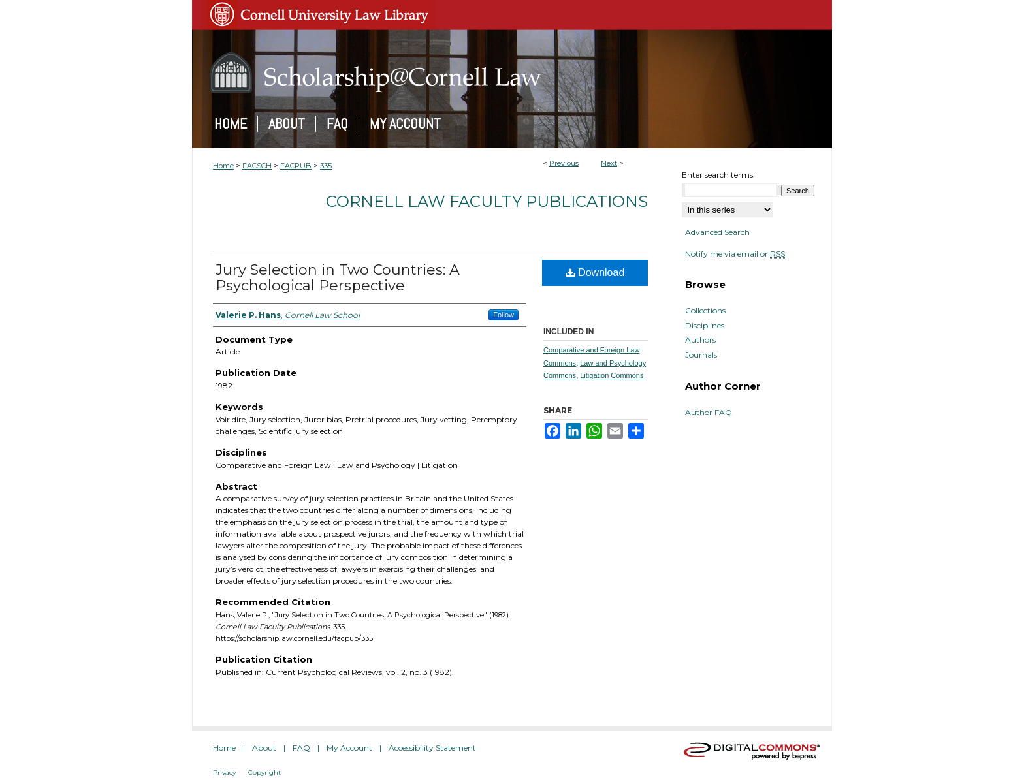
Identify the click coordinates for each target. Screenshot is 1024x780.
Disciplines (704, 325)
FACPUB (296, 165)
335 (326, 165)
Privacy (224, 772)
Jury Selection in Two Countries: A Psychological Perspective (338, 277)
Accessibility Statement (432, 748)
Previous (564, 163)
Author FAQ (708, 412)
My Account (349, 748)
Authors (700, 340)
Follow (503, 315)
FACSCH (257, 165)
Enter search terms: (718, 174)
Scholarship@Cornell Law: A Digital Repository (512, 72)
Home (223, 165)
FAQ (301, 748)
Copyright (264, 772)
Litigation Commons (611, 375)
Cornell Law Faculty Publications (487, 201)
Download (595, 272)
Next (609, 163)
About (264, 748)
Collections (705, 310)
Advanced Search (717, 232)
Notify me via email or (735, 253)
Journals (701, 355)
